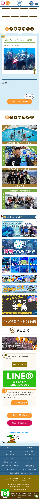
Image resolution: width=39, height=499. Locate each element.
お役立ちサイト (29, 462)
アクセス (33, 21)
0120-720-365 (14, 487)
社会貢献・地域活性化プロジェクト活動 (19, 473)
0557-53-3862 (24, 487)
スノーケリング (6, 21)
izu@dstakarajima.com (19, 489)
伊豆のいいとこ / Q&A (9, 462)
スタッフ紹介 (10, 451)
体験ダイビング (33, 12)
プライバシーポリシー (29, 469)
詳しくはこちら (18, 364)
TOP (6, 12)
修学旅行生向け (29, 466)
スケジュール (29, 458)
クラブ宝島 (9, 458)
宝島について (24, 21)
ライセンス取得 (15, 12)
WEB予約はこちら (19, 423)
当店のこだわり (29, 455)
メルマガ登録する (19, 403)
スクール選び (10, 455)
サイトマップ (10, 469)
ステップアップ (24, 12)
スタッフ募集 (29, 451)
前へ (7, 83)
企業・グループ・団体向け (10, 466)
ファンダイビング (15, 21)
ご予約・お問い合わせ (19, 101)
